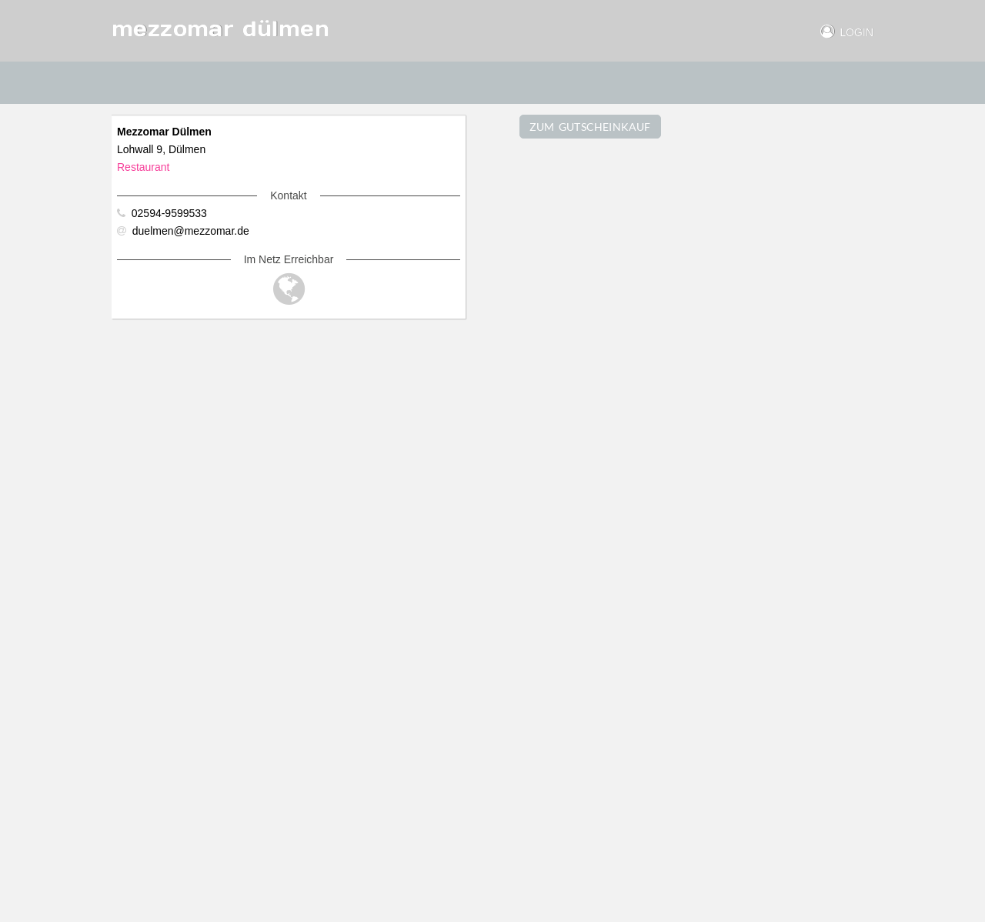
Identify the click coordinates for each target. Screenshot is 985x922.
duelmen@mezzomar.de (183, 231)
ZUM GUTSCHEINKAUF (590, 126)
